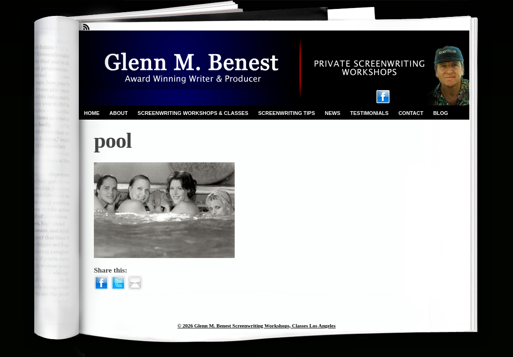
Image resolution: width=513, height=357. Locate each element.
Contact (410, 113)
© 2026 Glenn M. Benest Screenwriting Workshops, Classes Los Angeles (256, 325)
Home (92, 113)
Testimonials (369, 113)
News (332, 113)
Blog (440, 113)
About (118, 113)
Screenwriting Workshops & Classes (193, 113)
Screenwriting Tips (286, 113)
